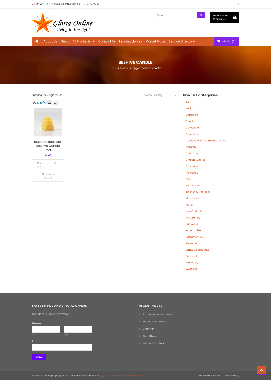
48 (41, 102)
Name (37, 323)
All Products (84, 41)
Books (189, 108)
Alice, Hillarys (150, 336)
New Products (194, 211)
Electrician (148, 328)
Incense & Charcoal (198, 192)
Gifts (188, 179)
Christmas (192, 153)
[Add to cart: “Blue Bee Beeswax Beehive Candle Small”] (41, 165)
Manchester (193, 198)
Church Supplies (195, 160)
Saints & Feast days (197, 249)
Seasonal (191, 256)
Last (66, 334)
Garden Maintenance (155, 321)
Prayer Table (193, 230)
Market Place (155, 41)
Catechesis (192, 127)
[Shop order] (160, 95)
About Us (50, 41)
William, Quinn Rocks (154, 343)
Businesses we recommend (158, 314)
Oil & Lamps (193, 217)
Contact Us (107, 41)
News (65, 41)
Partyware (192, 224)
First (34, 334)
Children (191, 147)
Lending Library (130, 41)
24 (36, 102)
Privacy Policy (232, 375)
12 (33, 102)
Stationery (192, 262)
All (45, 102)
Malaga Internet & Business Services (123, 375)
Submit (39, 357)
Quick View (55, 163)
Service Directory (182, 41)
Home (113, 68)
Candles (191, 121)
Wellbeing (192, 269)
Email (37, 341)
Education (192, 166)
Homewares (193, 185)
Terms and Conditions (209, 375)
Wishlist (226, 41)
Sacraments (193, 243)
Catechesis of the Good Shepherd (206, 140)
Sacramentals (194, 237)
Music (189, 205)
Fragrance (192, 172)
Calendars (192, 115)
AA (187, 102)
